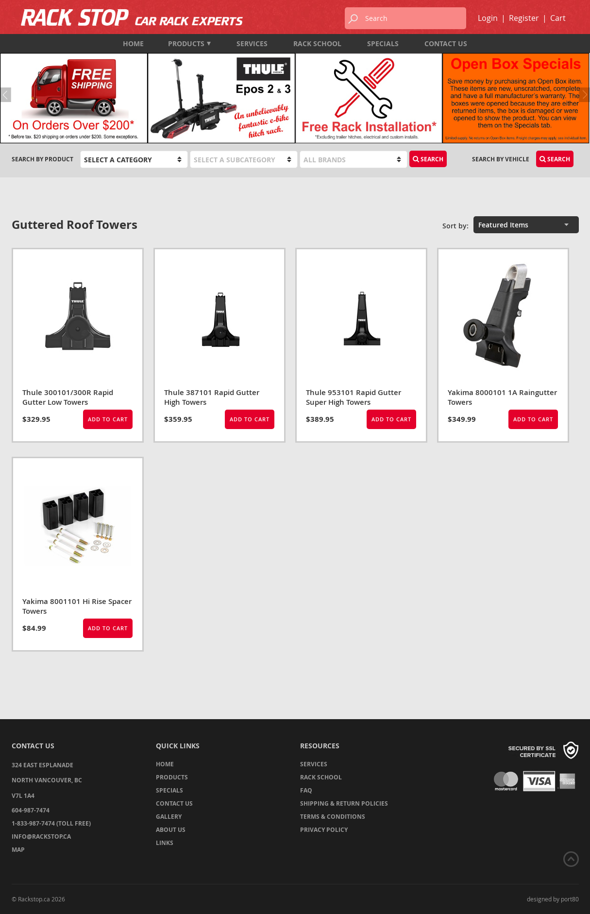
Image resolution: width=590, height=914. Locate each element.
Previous (7, 94)
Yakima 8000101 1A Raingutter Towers (502, 397)
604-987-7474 (31, 810)
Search (428, 159)
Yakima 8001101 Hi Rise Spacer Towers (77, 606)
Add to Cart (108, 419)
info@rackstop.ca (41, 836)
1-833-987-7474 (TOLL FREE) (51, 823)
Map (18, 849)
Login (488, 18)
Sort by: (455, 225)
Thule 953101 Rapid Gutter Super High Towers (353, 397)
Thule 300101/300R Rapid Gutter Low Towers (67, 397)
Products (189, 43)
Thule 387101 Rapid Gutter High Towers (211, 397)
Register (524, 18)
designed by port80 (553, 899)
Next (582, 94)
